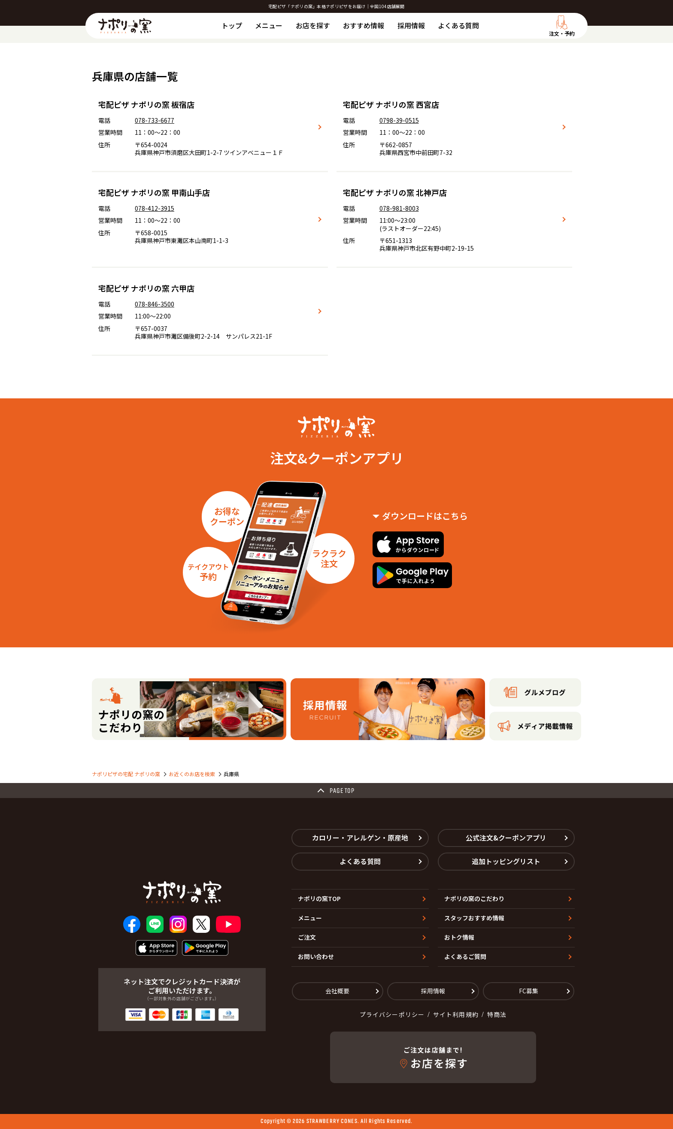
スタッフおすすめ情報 (474, 918)
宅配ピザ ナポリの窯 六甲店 (146, 288)
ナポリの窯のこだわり (474, 898)
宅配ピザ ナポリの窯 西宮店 (391, 104)
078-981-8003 (399, 208)
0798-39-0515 (399, 120)
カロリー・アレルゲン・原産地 (360, 837)
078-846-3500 (154, 304)
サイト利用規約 (456, 1014)
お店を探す (313, 25)
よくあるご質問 (465, 956)
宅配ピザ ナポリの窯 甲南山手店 (154, 192)
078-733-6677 (154, 120)
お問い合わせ (316, 956)
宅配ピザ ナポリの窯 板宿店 (146, 104)
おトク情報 (459, 937)
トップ (231, 25)
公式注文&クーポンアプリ (506, 837)
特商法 (496, 1014)
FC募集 (528, 990)
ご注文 (307, 937)
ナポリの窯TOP (319, 898)
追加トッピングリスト (506, 861)
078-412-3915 (154, 208)
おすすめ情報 (363, 25)
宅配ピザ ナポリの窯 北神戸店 (395, 192)
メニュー (268, 25)
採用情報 (411, 25)
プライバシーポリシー (392, 1014)
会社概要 (337, 990)
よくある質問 (458, 25)
